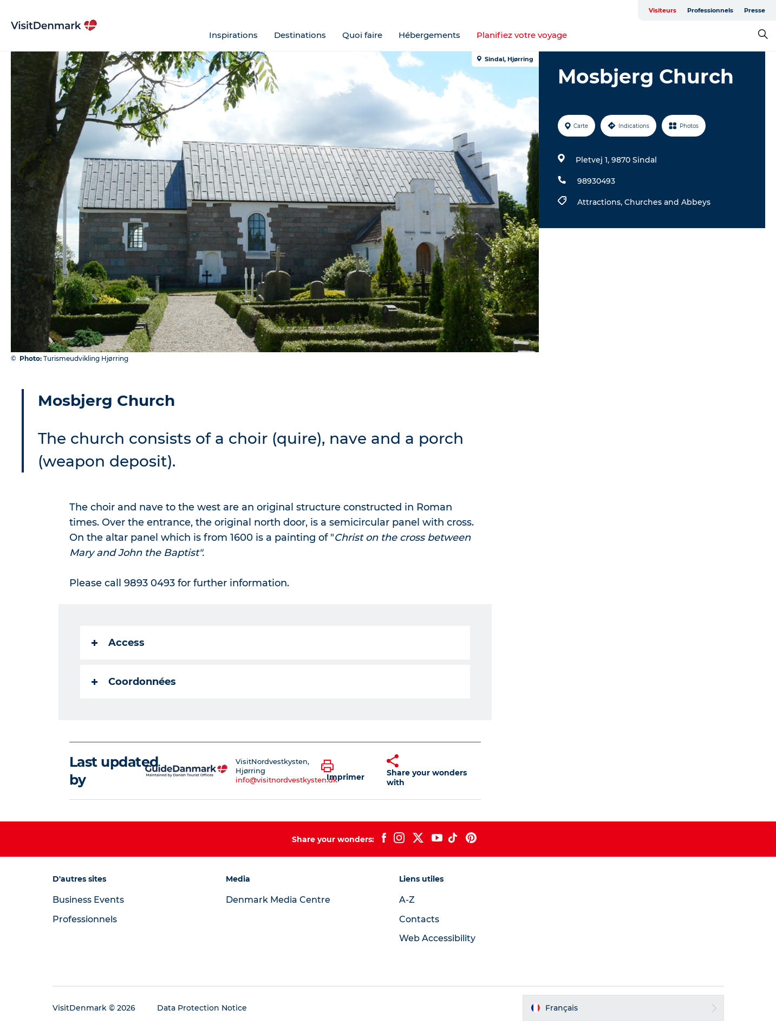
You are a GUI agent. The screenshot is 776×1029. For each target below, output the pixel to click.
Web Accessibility (437, 938)
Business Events (88, 900)
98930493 (596, 181)
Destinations (300, 35)
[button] (345, 771)
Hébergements (429, 35)
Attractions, (600, 202)
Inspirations (233, 35)
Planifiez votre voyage (522, 35)
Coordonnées (134, 682)
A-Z (407, 900)
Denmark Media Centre (278, 900)
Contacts (419, 919)
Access (118, 643)
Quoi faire (362, 35)
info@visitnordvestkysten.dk (286, 779)
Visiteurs (662, 10)
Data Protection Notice (202, 1008)
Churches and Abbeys (667, 202)
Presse (754, 10)
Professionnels (710, 10)
